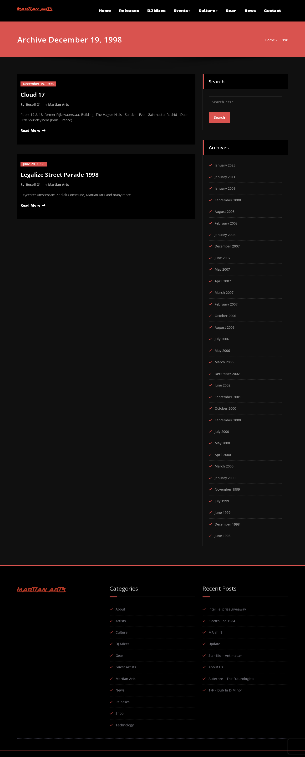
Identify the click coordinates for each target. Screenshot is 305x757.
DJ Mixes (156, 10)
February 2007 (227, 304)
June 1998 (223, 538)
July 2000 (222, 433)
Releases (129, 10)
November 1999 (228, 491)
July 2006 (222, 339)
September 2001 (229, 398)
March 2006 (225, 362)
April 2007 (223, 281)
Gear (231, 10)
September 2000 (229, 421)
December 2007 (228, 245)
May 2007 (223, 269)
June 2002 (223, 386)
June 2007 (223, 257)
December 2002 (228, 374)
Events (182, 10)
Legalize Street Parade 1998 (59, 175)
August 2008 (225, 210)
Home (105, 10)
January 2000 (226, 480)
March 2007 (225, 292)
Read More (30, 131)
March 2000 (225, 468)
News (250, 10)
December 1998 (228, 526)
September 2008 (229, 199)
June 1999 (223, 515)
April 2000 (223, 456)
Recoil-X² (33, 104)
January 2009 (226, 187)
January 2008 (226, 234)
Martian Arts (58, 104)
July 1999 (222, 503)
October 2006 (226, 316)
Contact (272, 10)
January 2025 (226, 163)
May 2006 (223, 351)
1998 (286, 40)
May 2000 (223, 444)
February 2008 (227, 222)
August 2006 (225, 327)
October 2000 (226, 409)
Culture (208, 10)
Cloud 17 (32, 94)
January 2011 (226, 175)
